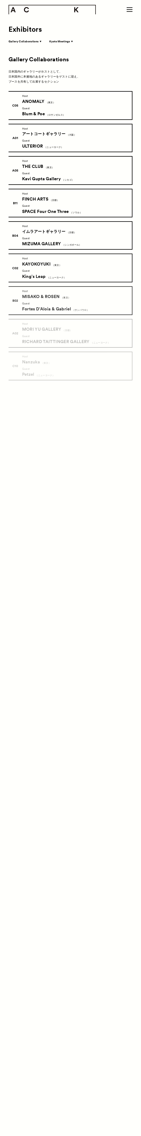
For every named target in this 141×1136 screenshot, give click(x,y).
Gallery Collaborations (25, 41)
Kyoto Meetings (61, 41)
